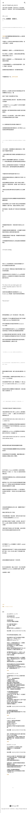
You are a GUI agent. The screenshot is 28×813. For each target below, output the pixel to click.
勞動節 (4, 36)
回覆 (8, 670)
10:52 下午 (15, 614)
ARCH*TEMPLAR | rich (10, 5)
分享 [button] (3, 604)
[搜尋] (25, 2)
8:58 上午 (13, 718)
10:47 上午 (13, 744)
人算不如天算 (14, 76)
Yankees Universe (9, 606)
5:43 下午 (16, 673)
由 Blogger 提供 (14, 806)
